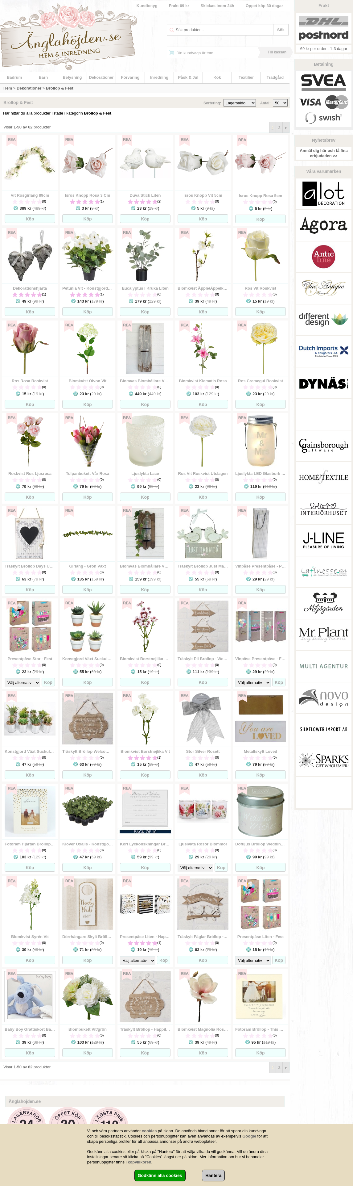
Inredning (159, 77)
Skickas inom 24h (217, 5)
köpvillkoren (139, 1162)
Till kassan (277, 52)
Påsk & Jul (188, 77)
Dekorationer (101, 77)
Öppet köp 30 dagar (264, 5)
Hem (7, 88)
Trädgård (275, 77)
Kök (217, 77)
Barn (43, 77)
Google (249, 1136)
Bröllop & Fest (59, 88)
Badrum (14, 77)
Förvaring (130, 77)
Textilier (246, 77)
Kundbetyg (147, 5)
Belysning (72, 77)
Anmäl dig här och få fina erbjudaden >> (323, 153)
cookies (149, 1131)
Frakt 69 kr (179, 5)
